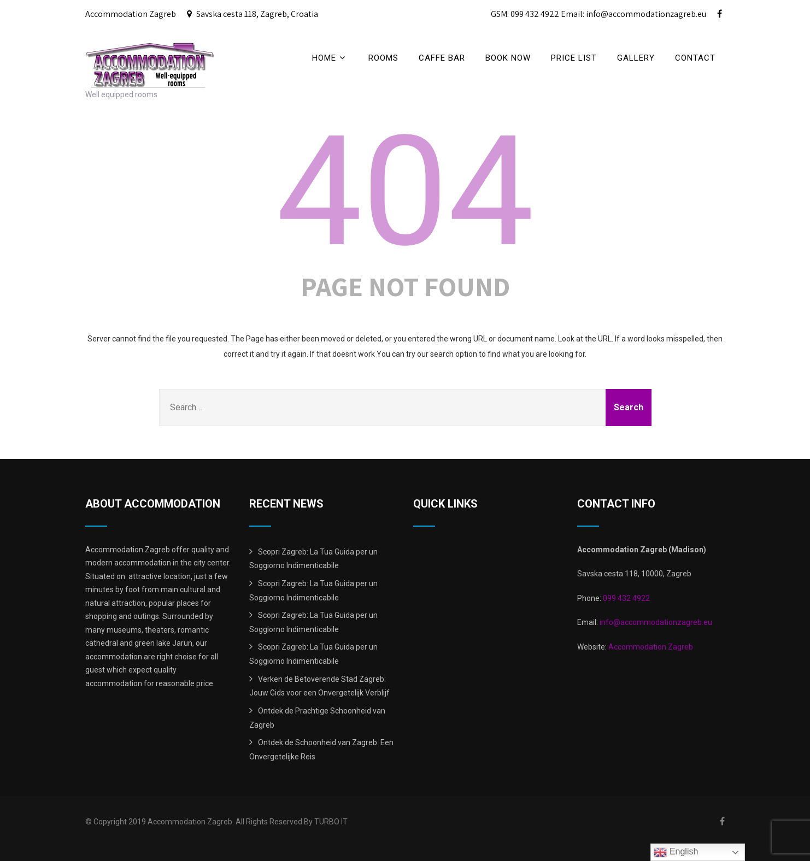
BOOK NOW (508, 58)
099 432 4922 (626, 598)
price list (574, 58)
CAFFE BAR (442, 58)
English (676, 852)
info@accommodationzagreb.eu (655, 622)
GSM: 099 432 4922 (525, 14)
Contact (695, 58)
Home (330, 57)
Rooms (383, 58)
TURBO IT (331, 821)
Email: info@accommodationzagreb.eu (633, 14)
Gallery (636, 58)
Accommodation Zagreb (650, 646)
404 (405, 191)
